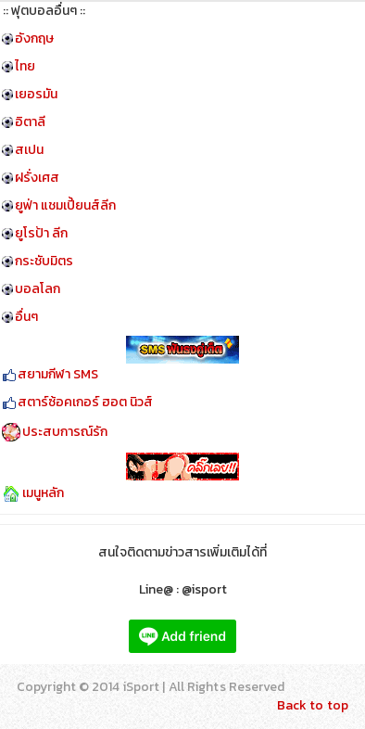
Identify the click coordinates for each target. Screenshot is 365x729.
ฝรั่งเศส (37, 177)
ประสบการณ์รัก (64, 431)
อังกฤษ (34, 38)
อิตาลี (30, 122)
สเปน (29, 150)
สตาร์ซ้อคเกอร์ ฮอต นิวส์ (85, 402)
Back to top (312, 705)
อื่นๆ (26, 316)
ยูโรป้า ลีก (41, 233)
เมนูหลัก (43, 493)
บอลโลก (37, 289)
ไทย (25, 66)
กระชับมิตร (44, 261)
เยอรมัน (36, 94)
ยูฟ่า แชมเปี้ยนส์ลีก (65, 205)
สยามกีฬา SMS (58, 374)
